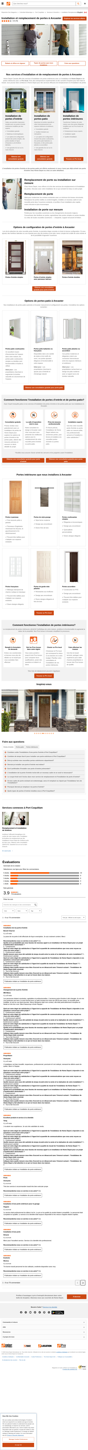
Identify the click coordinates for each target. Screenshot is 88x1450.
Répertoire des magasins (9, 12)
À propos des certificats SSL (70, 1369)
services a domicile (53, 12)
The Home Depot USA (49, 1357)
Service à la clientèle (50, 1307)
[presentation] (2, 710)
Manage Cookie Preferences (18, 1439)
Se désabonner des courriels (9, 1360)
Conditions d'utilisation (8, 1357)
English (80, 12)
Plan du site (22, 1360)
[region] (18, 1431)
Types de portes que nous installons (44, 64)
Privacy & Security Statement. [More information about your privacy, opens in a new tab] (15, 1435)
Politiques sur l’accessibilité (65, 1357)
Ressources (6, 1332)
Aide (4, 1327)
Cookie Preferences (36, 1357)
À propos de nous (8, 1337)
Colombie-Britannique (26, 12)
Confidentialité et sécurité (22, 1357)
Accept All (18, 1445)
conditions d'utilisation (62, 1352)
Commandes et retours (10, 1322)
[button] (3, 3)
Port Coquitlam (39, 12)
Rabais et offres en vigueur (15, 63)
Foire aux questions (72, 63)
